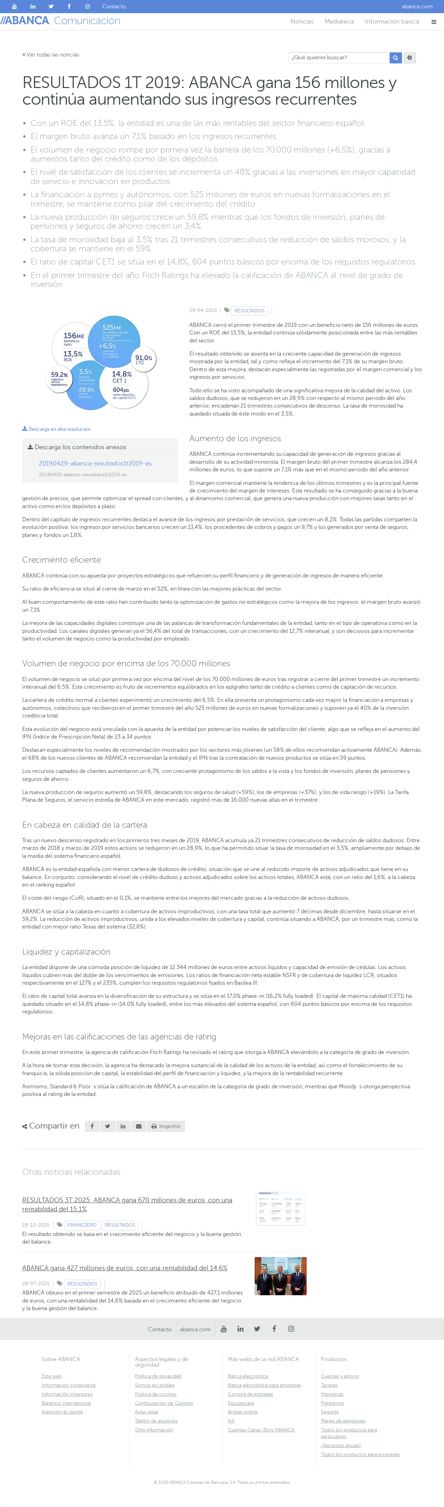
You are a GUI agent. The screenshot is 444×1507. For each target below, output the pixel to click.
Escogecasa (241, 1403)
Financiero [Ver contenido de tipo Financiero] (82, 1225)
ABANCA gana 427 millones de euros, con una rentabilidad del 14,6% (125, 1268)
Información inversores (67, 1394)
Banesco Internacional (66, 1403)
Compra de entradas (250, 1394)
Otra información (154, 1429)
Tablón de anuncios (156, 1420)
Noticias (302, 21)
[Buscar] (396, 57)
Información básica (392, 21)
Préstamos (332, 1403)
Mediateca (339, 21)
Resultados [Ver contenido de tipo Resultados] (249, 310)
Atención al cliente (62, 1411)
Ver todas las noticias (50, 55)
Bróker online (243, 1411)
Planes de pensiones (343, 1420)
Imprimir (166, 1126)
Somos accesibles (154, 1385)
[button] (434, 21)
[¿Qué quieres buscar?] (338, 57)
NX (231, 1420)
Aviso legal (146, 1411)
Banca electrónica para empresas (264, 1385)
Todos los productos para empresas (360, 1454)
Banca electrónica (248, 1376)
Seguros (330, 1411)
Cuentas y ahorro (340, 1376)
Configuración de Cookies (164, 1403)
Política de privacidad (158, 1376)
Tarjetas (329, 1385)
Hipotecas (332, 1394)
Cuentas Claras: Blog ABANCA (261, 1429)
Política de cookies (156, 1394)
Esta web (51, 1376)
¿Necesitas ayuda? (341, 1445)
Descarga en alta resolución (56, 429)
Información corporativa (68, 1385)
